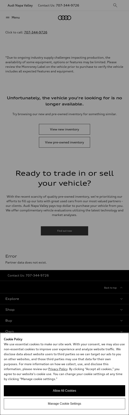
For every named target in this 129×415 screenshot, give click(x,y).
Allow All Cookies (64, 390)
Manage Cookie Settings (64, 403)
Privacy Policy (57, 369)
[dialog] (64, 374)
